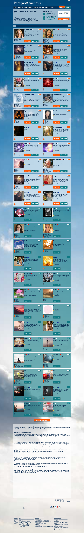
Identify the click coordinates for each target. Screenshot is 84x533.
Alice (56, 322)
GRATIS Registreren (63, 19)
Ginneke (27, 387)
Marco (56, 290)
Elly (26, 371)
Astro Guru (29, 176)
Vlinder (56, 241)
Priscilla (57, 111)
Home (15, 7)
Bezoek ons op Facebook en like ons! (31, 508)
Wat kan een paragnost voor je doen (25, 521)
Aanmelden (47, 7)
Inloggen (68, 7)
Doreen (27, 403)
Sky (55, 208)
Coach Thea (59, 160)
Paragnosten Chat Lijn (57, 518)
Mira (26, 160)
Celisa (26, 192)
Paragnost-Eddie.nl (18, 20)
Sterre (56, 371)
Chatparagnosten (57, 521)
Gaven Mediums (37, 524)
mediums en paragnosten (33, 449)
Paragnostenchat (33, 472)
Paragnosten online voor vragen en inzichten (42, 520)
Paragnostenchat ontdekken (39, 517)
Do (54, 403)
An (26, 355)
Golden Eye (28, 273)
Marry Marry (28, 30)
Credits (25, 7)
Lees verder (35, 41)
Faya (26, 208)
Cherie (56, 30)
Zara (26, 257)
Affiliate (52, 7)
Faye (26, 225)
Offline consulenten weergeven (42, 420)
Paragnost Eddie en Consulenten (24, 524)
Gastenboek (35, 7)
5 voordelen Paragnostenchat (59, 526)
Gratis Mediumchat (57, 517)
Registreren (62, 7)
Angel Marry (57, 95)
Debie (26, 290)
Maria (55, 143)
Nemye (27, 338)
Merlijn (56, 387)
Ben (27, 143)
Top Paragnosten (37, 525)
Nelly (26, 241)
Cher (26, 306)
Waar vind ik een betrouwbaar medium (25, 522)
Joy (55, 62)
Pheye (55, 78)
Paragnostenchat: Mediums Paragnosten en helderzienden (44, 526)
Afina (26, 127)
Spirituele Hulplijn (38, 519)
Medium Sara (58, 127)
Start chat (27, 41)
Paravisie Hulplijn (22, 526)
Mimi (26, 78)
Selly (55, 306)
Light (26, 111)
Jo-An (55, 225)
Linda (55, 273)
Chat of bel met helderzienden (24, 525)
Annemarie (57, 355)
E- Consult (30, 7)
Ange (55, 176)
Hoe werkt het (20, 7)
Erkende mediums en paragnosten (40, 523)
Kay (55, 338)
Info (40, 7)
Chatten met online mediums (23, 523)
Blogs (43, 7)
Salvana (56, 192)
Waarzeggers (37, 518)
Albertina (56, 46)
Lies (55, 257)
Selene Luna (28, 62)
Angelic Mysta (29, 95)
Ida (26, 322)
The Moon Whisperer (30, 46)
